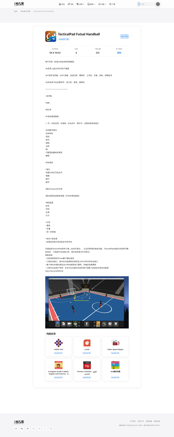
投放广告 (141, 421)
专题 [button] (102, 4)
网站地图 (149, 421)
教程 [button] (91, 4)
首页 (62, 4)
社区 (71, 4)
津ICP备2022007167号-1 (151, 425)
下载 (112, 4)
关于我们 (133, 421)
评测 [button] (80, 4)
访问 (119, 52)
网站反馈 (157, 421)
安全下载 (124, 36)
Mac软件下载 (64, 39)
